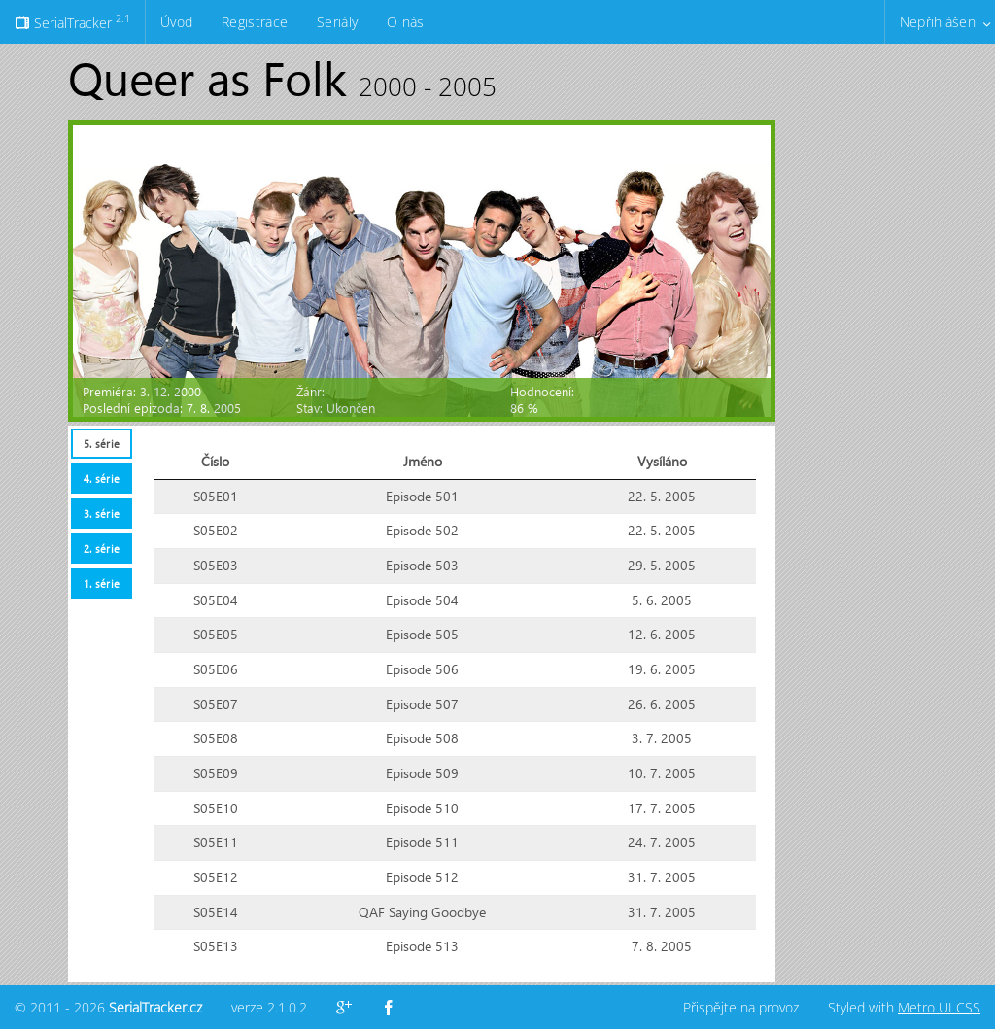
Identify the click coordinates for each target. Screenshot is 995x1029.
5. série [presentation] (102, 443)
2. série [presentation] (102, 548)
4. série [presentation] (102, 478)
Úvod (176, 22)
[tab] (101, 444)
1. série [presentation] (102, 583)
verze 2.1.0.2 (269, 1007)
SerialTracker (72, 21)
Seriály (337, 22)
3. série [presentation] (102, 513)
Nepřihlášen (938, 22)
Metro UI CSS (939, 1007)
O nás (405, 22)
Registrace (255, 22)
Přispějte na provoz (741, 1007)
